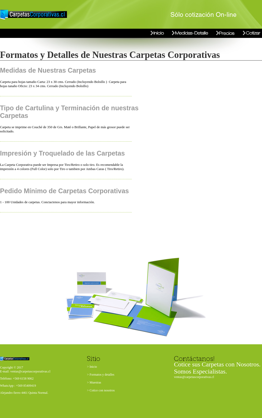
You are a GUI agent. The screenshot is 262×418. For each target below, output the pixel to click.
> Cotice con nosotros (101, 390)
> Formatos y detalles (100, 374)
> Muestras (94, 382)
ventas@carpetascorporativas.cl (194, 377)
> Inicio (92, 367)
